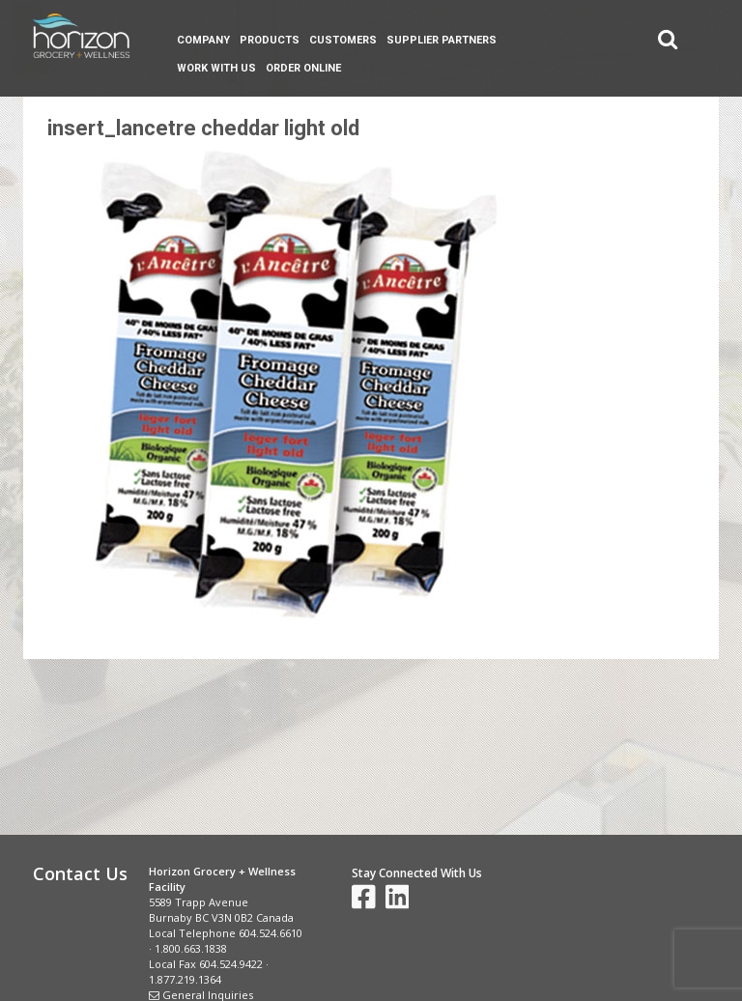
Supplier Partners (441, 40)
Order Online (303, 68)
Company (203, 40)
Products (270, 40)
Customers (343, 40)
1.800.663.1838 (191, 948)
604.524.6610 (270, 933)
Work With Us (216, 68)
